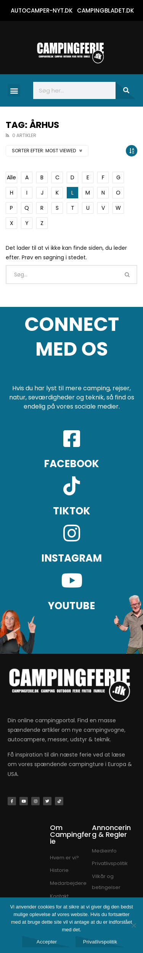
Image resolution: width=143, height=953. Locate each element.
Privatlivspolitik (100, 942)
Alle (11, 177)
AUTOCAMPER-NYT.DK (41, 10)
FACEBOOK (71, 464)
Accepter (47, 942)
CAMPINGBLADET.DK (105, 10)
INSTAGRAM (71, 558)
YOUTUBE (71, 606)
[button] (14, 90)
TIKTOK (71, 511)
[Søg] (125, 90)
